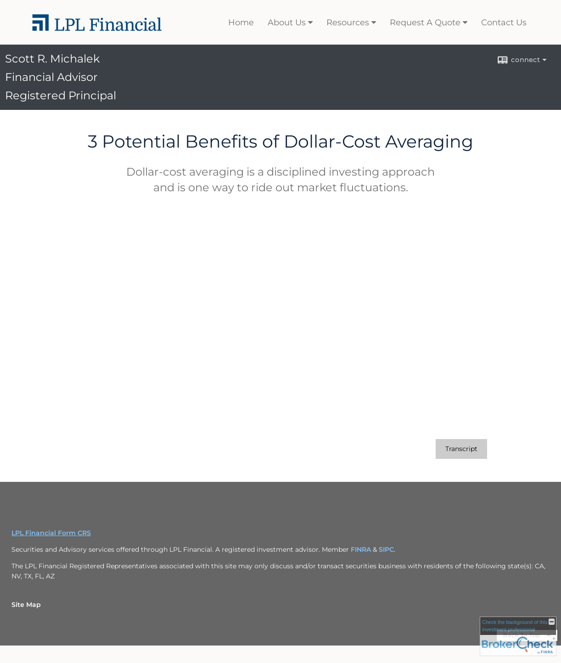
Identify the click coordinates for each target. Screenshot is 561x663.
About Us (287, 22)
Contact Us (504, 22)
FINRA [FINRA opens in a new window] (361, 549)
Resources (347, 22)
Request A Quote (425, 22)
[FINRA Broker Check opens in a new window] (518, 636)
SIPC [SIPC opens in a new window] (386, 549)
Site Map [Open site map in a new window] (26, 604)
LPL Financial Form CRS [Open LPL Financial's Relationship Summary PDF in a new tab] (51, 533)
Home (241, 22)
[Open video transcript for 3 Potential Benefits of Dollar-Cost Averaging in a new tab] (461, 449)
